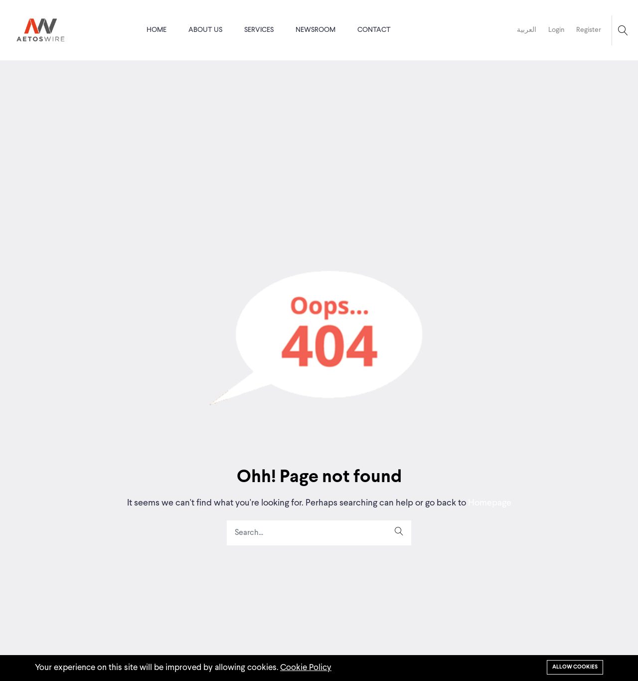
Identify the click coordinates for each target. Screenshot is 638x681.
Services (259, 29)
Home (156, 29)
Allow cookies (575, 667)
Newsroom (315, 29)
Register (588, 29)
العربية (526, 29)
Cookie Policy (305, 668)
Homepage (488, 503)
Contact (374, 29)
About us (205, 29)
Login (556, 29)
